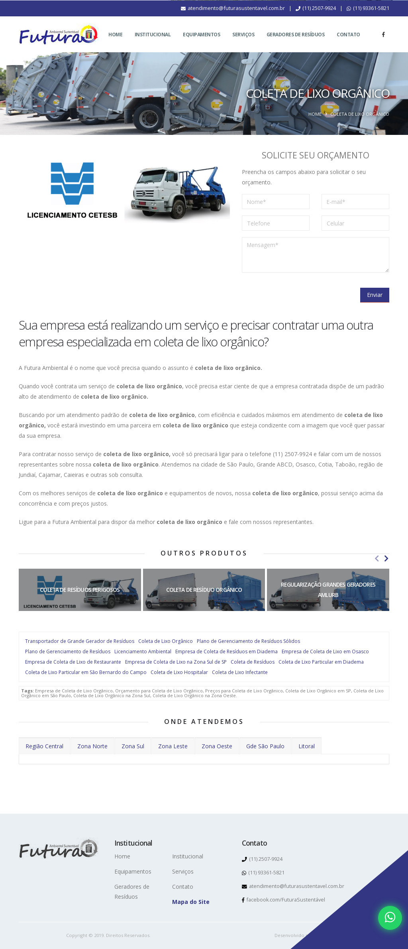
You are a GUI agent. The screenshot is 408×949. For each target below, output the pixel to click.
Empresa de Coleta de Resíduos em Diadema (226, 651)
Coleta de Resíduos (253, 661)
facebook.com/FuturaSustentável (283, 899)
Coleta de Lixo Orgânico (165, 641)
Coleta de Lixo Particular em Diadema (321, 661)
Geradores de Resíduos (296, 44)
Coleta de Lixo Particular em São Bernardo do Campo (86, 672)
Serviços (243, 44)
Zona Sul (133, 746)
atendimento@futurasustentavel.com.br (233, 17)
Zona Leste (173, 746)
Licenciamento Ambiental (142, 651)
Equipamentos (201, 44)
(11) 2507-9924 (316, 17)
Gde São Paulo (265, 746)
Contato (348, 44)
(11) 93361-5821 (368, 17)
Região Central (44, 746)
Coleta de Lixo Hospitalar (179, 672)
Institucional (153, 44)
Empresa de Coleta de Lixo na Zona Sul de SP (176, 661)
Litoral (306, 746)
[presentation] (302, 294)
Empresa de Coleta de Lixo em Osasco (325, 651)
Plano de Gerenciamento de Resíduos (67, 651)
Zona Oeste (217, 746)
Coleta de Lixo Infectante (240, 672)
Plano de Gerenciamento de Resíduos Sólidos (248, 641)
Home (115, 44)
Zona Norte (92, 746)
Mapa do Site (191, 902)
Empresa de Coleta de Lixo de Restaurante (73, 661)
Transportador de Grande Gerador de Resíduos (79, 641)
